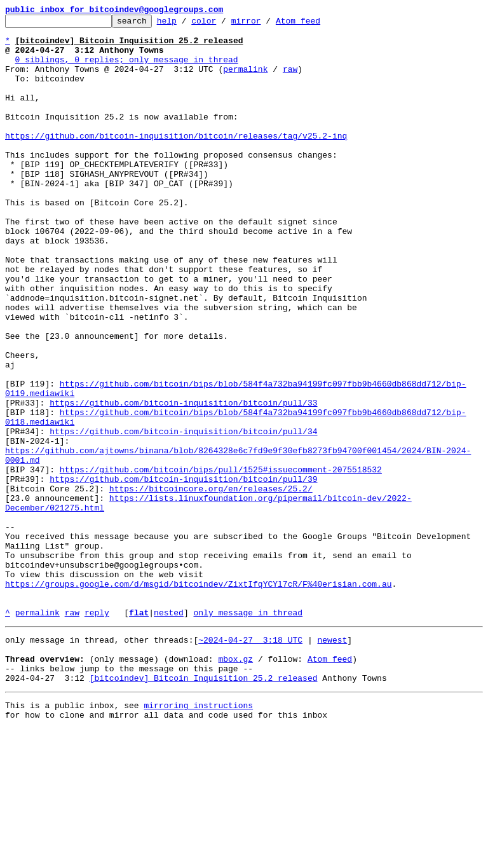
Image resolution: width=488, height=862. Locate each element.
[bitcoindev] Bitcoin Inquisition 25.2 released (204, 807)
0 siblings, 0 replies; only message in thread (126, 68)
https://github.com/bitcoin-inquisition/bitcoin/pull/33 (183, 480)
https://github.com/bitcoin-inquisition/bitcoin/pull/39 (183, 572)
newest (332, 761)
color (223, 24)
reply (97, 732)
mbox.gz (235, 784)
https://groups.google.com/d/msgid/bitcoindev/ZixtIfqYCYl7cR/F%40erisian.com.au (198, 698)
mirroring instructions (198, 836)
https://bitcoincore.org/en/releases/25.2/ (211, 583)
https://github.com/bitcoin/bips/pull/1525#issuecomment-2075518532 (221, 560)
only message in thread (247, 732)
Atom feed (317, 24)
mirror (266, 24)
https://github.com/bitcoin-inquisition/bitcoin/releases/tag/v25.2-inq (176, 160)
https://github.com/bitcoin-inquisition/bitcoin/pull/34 (183, 515)
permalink (245, 80)
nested (169, 732)
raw (290, 80)
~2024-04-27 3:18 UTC (250, 761)
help (186, 24)
